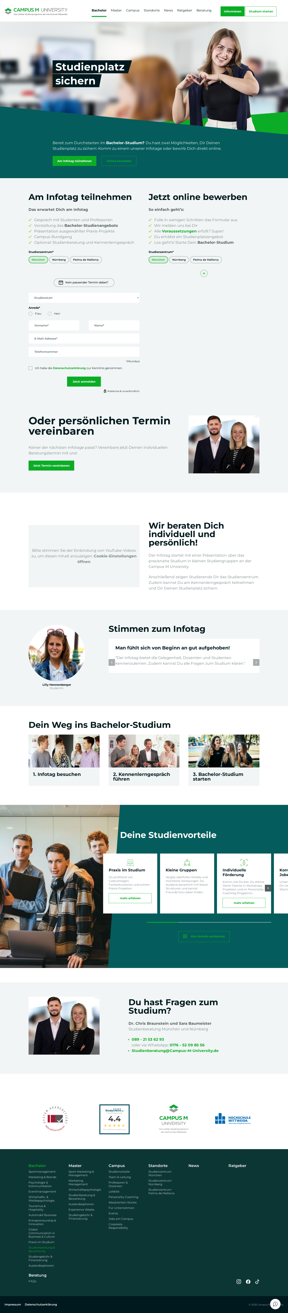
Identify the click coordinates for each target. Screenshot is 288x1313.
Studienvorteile (119, 1171)
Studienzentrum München (160, 1173)
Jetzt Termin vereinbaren (51, 465)
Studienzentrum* (41, 252)
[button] (256, 662)
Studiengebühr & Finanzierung (40, 1258)
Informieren (232, 11)
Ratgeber (184, 10)
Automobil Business (42, 1215)
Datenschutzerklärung (69, 368)
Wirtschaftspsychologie (84, 1189)
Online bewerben (119, 161)
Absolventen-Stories (123, 1202)
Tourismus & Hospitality (37, 1207)
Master (116, 10)
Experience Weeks (81, 1209)
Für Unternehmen (121, 1208)
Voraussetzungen (179, 231)
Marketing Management (78, 1182)
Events (113, 1213)
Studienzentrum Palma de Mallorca (161, 1191)
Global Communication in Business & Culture (42, 1233)
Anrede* (34, 308)
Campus (132, 10)
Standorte (152, 10)
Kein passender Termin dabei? (83, 283)
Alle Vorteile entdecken (208, 936)
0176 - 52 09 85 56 (187, 1045)
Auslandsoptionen (41, 1265)
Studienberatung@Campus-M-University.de (175, 1050)
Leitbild (114, 1191)
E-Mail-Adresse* (45, 338)
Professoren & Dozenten (118, 1184)
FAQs (32, 1281)
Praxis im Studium (41, 1242)
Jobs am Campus (121, 1219)
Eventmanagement (42, 1191)
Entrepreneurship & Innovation (42, 1222)
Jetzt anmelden (84, 381)
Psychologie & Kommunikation (40, 1184)
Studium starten (261, 11)
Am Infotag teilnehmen (74, 161)
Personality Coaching (123, 1197)
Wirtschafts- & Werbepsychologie (41, 1198)
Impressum (13, 1304)
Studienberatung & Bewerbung (42, 1249)
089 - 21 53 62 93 (148, 1039)
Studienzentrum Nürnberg (160, 1182)
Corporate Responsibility (118, 1226)
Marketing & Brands (42, 1177)
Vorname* (41, 325)
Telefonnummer (46, 351)
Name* (99, 325)
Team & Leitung (120, 1177)
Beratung (204, 10)
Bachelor (99, 10)
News (168, 10)
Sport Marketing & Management (81, 1173)
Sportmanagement (42, 1171)
